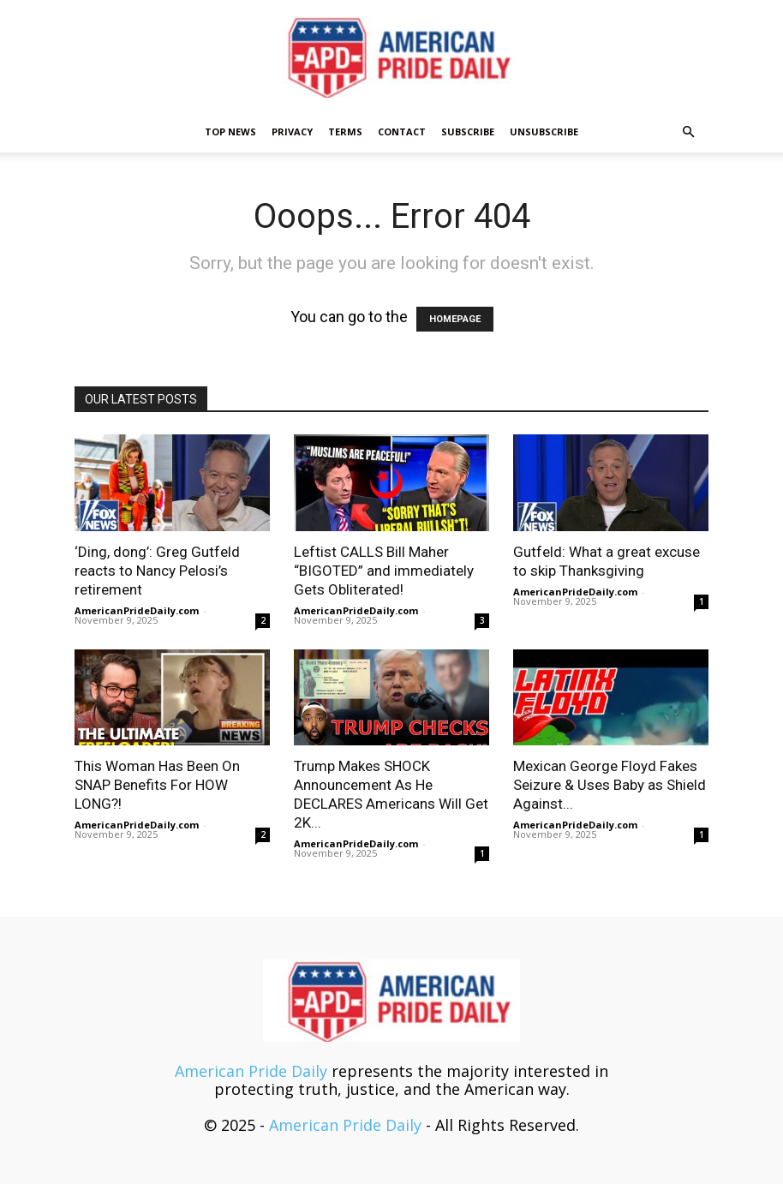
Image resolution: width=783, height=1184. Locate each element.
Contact (402, 131)
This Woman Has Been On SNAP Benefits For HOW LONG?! (157, 784)
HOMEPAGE (455, 319)
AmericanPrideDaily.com (137, 610)
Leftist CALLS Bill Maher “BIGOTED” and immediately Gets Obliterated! (384, 570)
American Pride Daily (251, 1071)
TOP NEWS (230, 131)
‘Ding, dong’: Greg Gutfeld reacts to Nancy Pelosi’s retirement (157, 570)
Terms (345, 131)
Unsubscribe (544, 131)
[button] (687, 131)
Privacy (292, 131)
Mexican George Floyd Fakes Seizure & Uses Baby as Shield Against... (609, 784)
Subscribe (467, 131)
